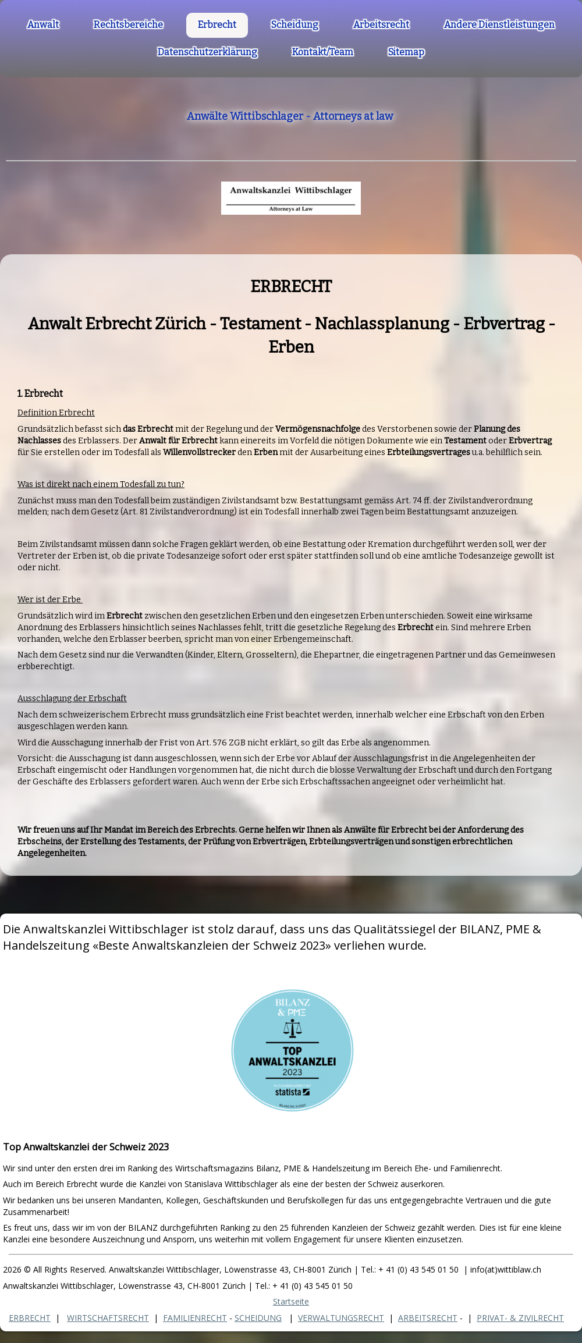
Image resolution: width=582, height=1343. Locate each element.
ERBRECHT (30, 1317)
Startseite (291, 1301)
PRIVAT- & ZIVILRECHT (520, 1317)
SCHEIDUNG (258, 1317)
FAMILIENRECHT (195, 1317)
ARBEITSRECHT (427, 1317)
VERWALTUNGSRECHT (341, 1317)
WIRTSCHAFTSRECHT (108, 1317)
